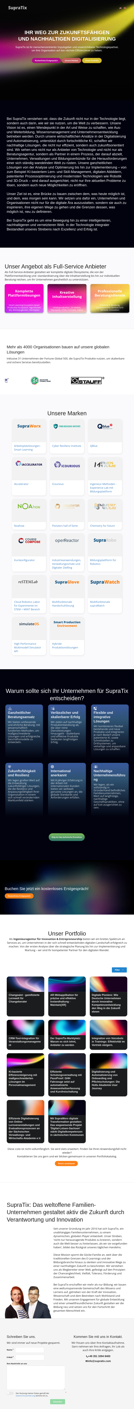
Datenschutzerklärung (25, 1395)
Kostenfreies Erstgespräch (46, 60)
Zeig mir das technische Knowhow (67, 837)
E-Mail (9, 1357)
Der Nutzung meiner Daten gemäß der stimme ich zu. (32, 1394)
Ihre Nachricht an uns (17, 1363)
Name (9, 1349)
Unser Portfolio (92, 60)
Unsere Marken (71, 60)
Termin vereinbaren (66, 1163)
